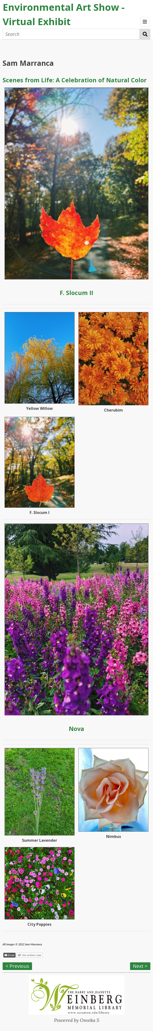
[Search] (71, 34)
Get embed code (31, 955)
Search (145, 34)
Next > (140, 966)
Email (11, 955)
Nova (76, 728)
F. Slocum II (76, 293)
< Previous (17, 966)
